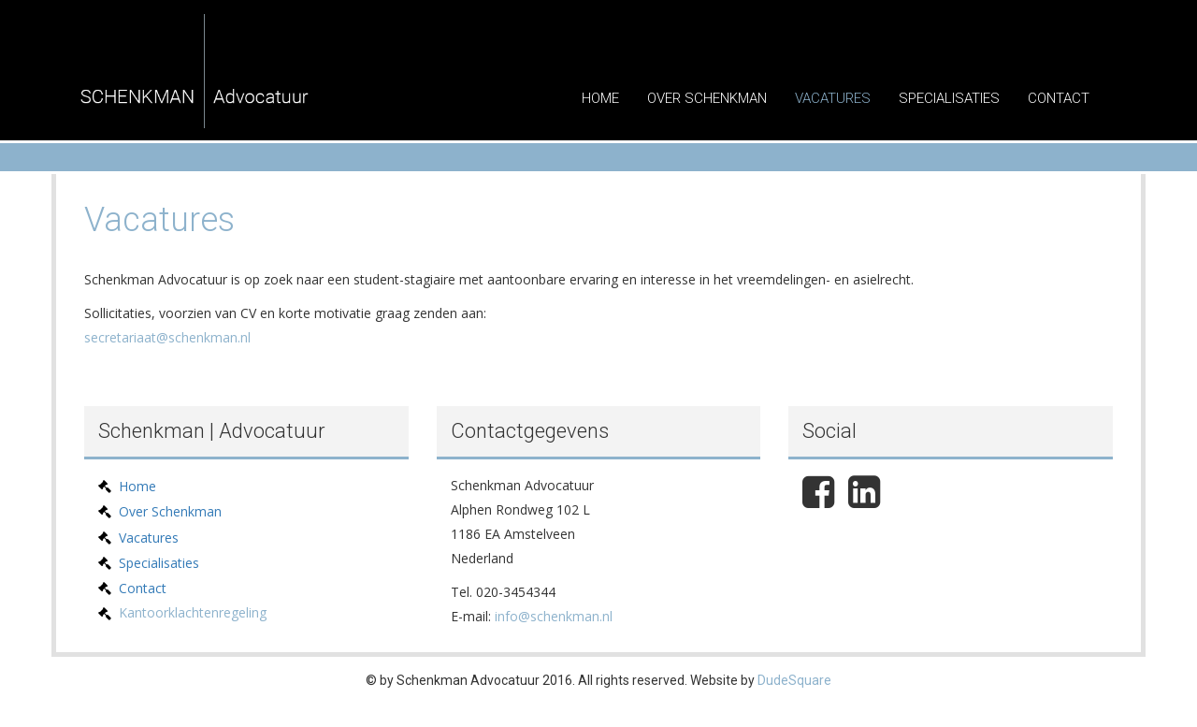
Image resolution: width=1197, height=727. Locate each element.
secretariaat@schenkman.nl (167, 337)
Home (600, 98)
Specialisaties (949, 98)
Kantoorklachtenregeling (193, 612)
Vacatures (833, 98)
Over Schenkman (707, 98)
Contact (1058, 98)
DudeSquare (794, 680)
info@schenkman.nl (554, 616)
